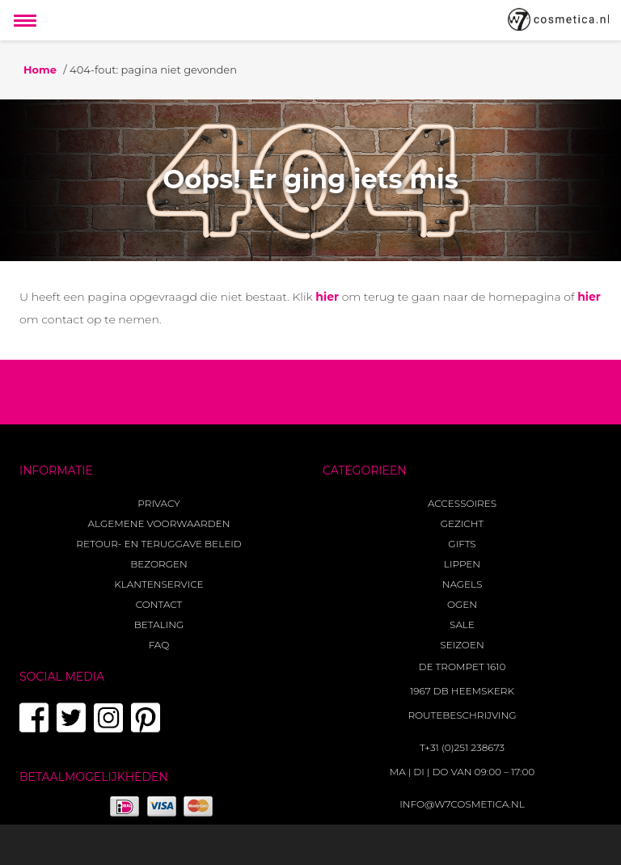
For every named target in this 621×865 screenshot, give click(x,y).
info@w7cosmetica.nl (462, 804)
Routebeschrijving (462, 715)
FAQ (159, 645)
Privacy (158, 503)
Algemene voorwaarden (159, 523)
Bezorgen (158, 564)
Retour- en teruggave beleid (158, 544)
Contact (159, 604)
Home (40, 69)
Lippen (462, 564)
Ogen (462, 604)
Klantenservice (158, 584)
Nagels (462, 584)
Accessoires (462, 503)
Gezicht (462, 523)
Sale (462, 624)
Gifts (461, 544)
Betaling (159, 624)
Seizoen (462, 645)
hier (327, 296)
